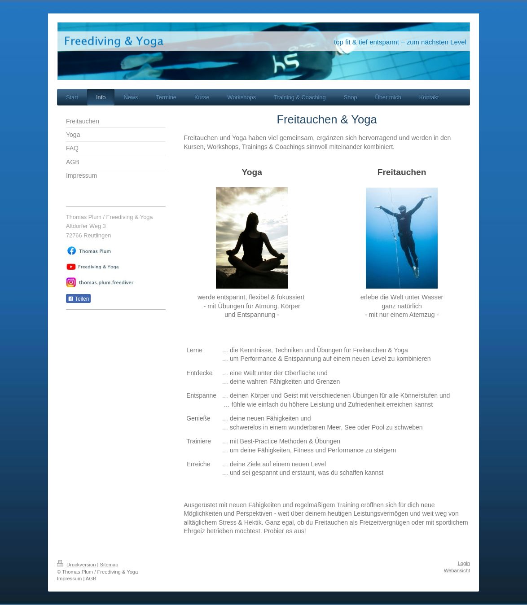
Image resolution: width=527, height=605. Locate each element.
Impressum (69, 578)
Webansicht (457, 570)
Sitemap (109, 564)
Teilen (78, 299)
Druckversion (77, 564)
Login (464, 563)
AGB (91, 578)
